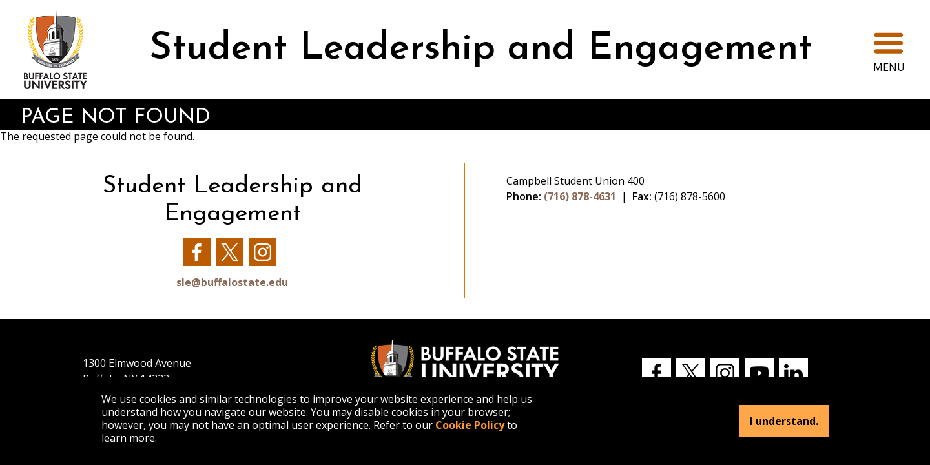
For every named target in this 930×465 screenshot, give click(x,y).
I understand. (784, 421)
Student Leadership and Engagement (480, 49)
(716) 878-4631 (580, 196)
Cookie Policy (469, 425)
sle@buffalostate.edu (232, 282)
